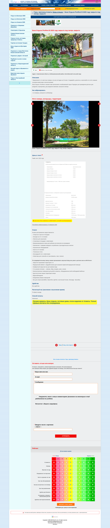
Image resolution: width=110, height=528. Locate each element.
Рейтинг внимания (21, 8)
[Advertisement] (66, 323)
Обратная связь (79, 5)
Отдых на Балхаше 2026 (18, 15)
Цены (36, 70)
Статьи (15, 5)
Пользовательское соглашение (55, 522)
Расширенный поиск (72, 8)
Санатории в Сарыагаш (18, 30)
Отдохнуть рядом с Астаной (19, 55)
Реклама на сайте (90, 8)
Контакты (55, 524)
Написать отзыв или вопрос (46, 70)
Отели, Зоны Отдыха (48, 5)
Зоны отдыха (58, 12)
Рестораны (34, 5)
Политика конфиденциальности (55, 521)
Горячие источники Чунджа (19, 43)
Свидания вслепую (64, 5)
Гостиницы (24, 5)
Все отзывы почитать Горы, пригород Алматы (65, 359)
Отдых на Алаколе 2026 (18, 22)
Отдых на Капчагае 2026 (18, 19)
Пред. (60, 345)
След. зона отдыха (68, 345)
